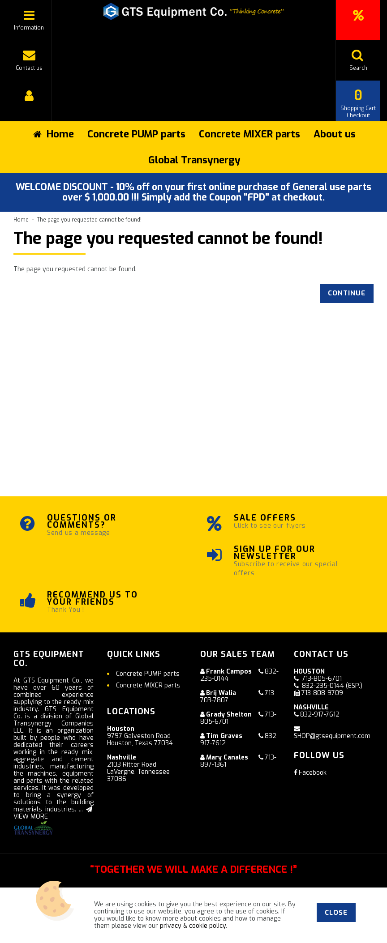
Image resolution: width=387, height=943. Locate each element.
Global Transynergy (194, 160)
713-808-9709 (322, 693)
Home (21, 219)
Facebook (310, 772)
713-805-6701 (322, 678)
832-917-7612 (320, 714)
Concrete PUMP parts (136, 134)
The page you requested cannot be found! (89, 219)
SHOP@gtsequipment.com (332, 736)
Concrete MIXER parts (249, 134)
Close (336, 912)
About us (335, 134)
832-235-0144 (323, 686)
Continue (347, 293)
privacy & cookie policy (193, 926)
